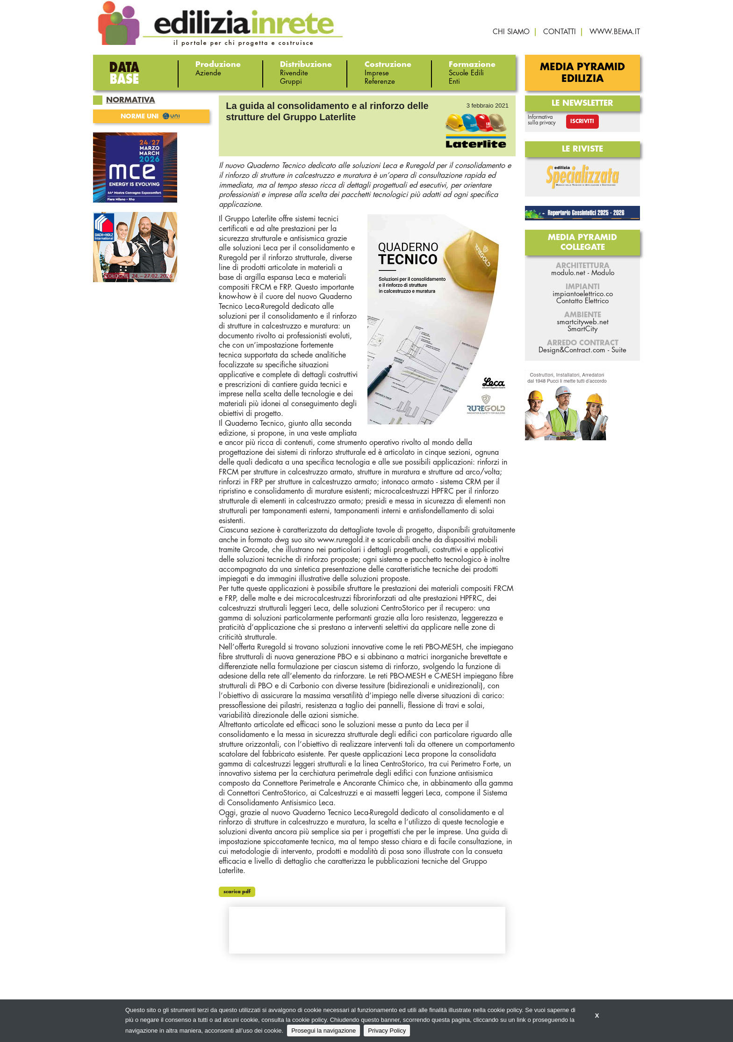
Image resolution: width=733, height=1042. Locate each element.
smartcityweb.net (583, 322)
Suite (618, 350)
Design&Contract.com (572, 350)
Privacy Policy (387, 1030)
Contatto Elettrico (582, 301)
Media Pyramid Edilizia (582, 73)
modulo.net (568, 273)
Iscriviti (582, 121)
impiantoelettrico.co (583, 294)
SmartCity (582, 329)
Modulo (602, 273)
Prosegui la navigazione (323, 1030)
